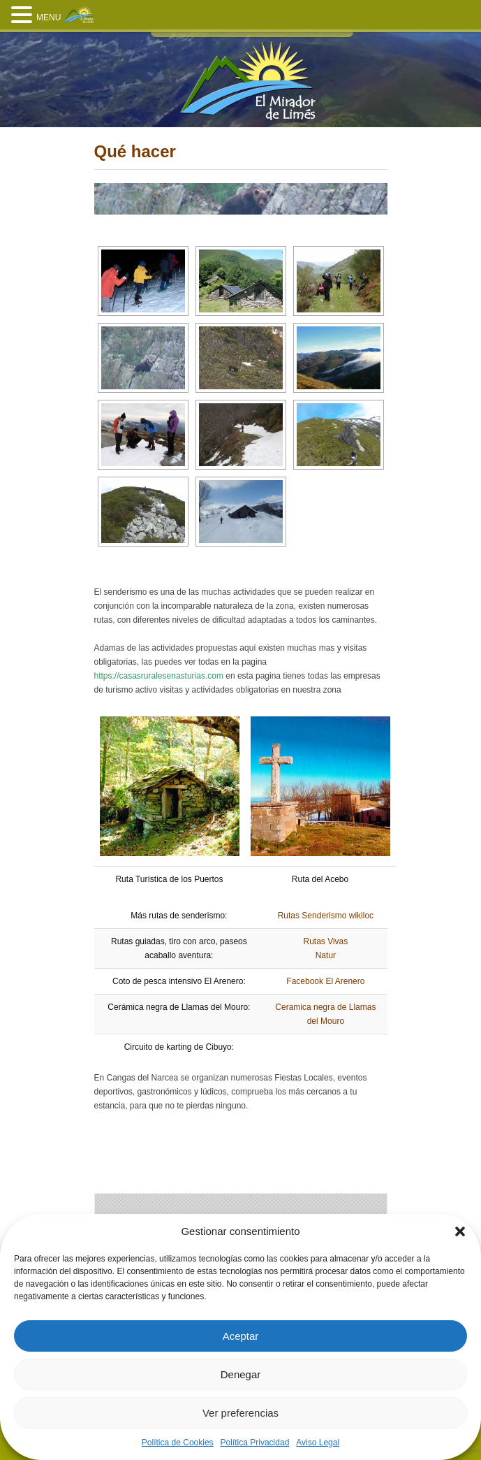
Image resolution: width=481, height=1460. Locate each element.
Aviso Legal (317, 1442)
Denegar (241, 1374)
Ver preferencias (240, 1413)
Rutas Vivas (325, 941)
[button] (460, 1231)
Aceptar (241, 1336)
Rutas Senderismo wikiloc (325, 915)
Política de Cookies (178, 1442)
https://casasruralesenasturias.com (158, 676)
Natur (326, 955)
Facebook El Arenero (325, 981)
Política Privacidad (255, 1442)
